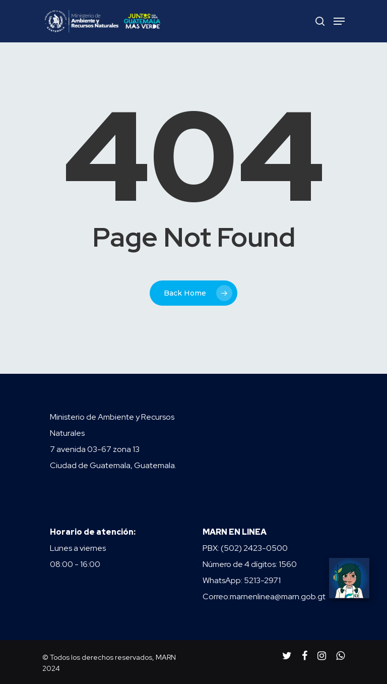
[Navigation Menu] (339, 21)
